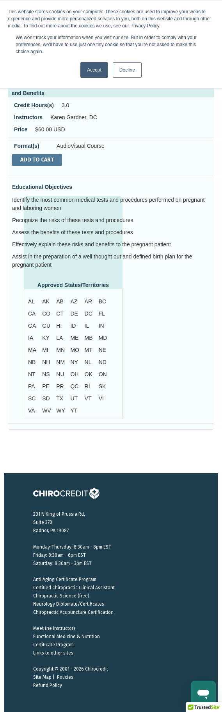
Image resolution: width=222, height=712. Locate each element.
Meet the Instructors (54, 628)
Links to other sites (53, 653)
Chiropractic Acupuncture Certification (73, 612)
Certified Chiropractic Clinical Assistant (74, 587)
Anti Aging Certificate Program (64, 579)
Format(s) (26, 146)
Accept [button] (94, 70)
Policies (65, 677)
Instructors (28, 117)
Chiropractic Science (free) (61, 596)
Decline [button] (127, 70)
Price (20, 129)
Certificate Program (53, 644)
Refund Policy (47, 685)
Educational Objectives (42, 187)
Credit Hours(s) (34, 105)
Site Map (42, 677)
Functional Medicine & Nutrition (66, 636)
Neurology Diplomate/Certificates (68, 604)
